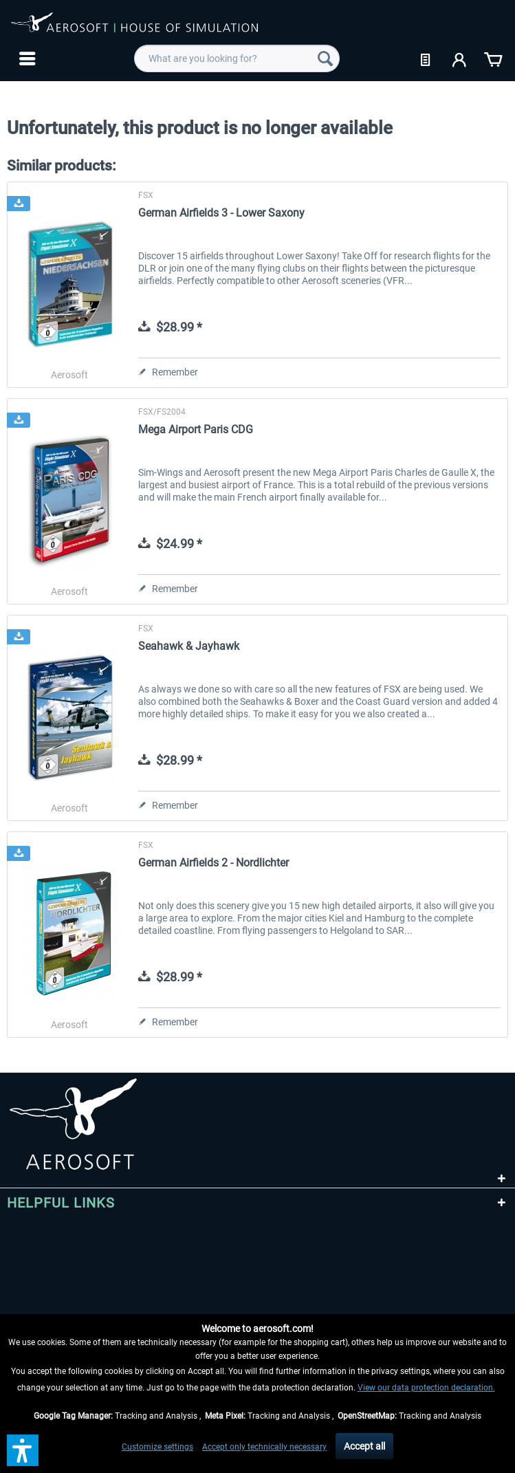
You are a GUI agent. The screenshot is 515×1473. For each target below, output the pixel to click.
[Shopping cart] (493, 58)
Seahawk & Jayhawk (188, 646)
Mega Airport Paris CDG (195, 429)
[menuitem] (26, 58)
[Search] (325, 58)
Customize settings (157, 1447)
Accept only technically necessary (264, 1447)
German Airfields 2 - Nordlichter (213, 862)
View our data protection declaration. (426, 1388)
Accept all (364, 1446)
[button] (23, 1450)
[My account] (460, 58)
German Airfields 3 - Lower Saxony (221, 212)
